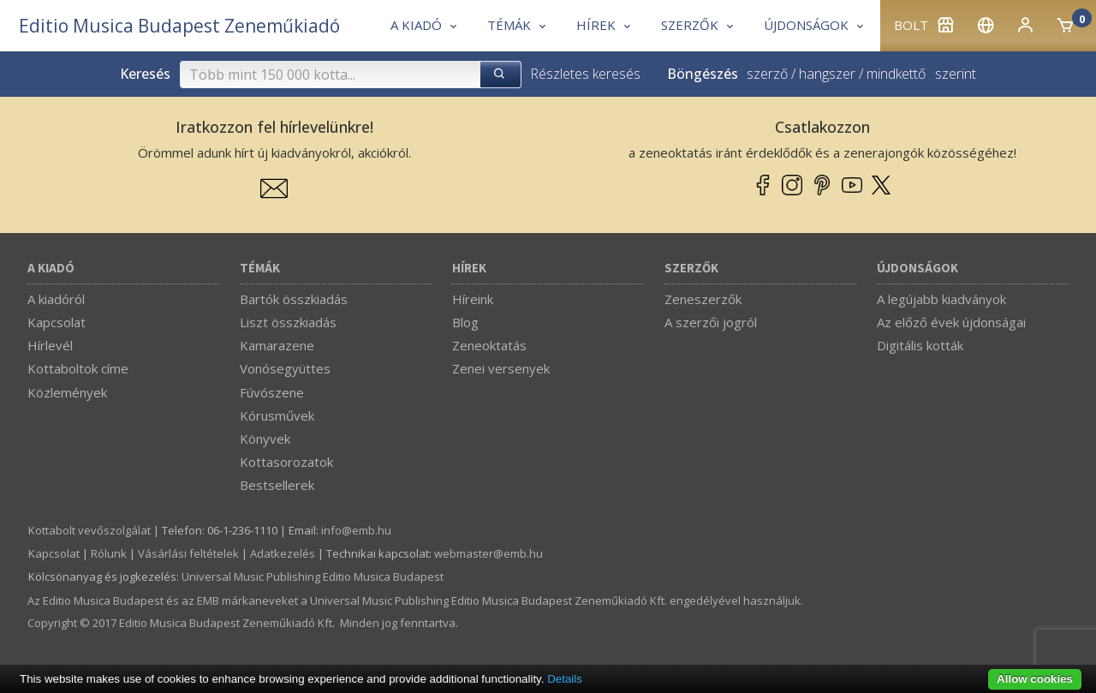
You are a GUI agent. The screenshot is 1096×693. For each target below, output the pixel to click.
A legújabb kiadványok (941, 299)
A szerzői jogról (710, 322)
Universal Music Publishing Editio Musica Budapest (313, 576)
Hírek (469, 269)
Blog (465, 322)
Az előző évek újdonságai (951, 322)
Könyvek (265, 438)
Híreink (472, 299)
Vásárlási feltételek (188, 553)
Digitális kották (920, 345)
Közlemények (67, 392)
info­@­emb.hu (356, 530)
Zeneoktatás (489, 345)
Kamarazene (277, 345)
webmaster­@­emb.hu (488, 553)
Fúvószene (272, 392)
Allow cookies (1035, 678)
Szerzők (691, 269)
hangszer (827, 73)
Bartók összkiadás (294, 299)
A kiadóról (56, 299)
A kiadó (50, 269)
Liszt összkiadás (288, 322)
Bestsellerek (277, 484)
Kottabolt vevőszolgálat (89, 530)
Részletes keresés (585, 73)
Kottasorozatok (286, 461)
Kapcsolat (56, 322)
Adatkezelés (282, 553)
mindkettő (896, 73)
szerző (767, 73)
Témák (260, 269)
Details (564, 678)
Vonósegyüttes (285, 368)
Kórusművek (277, 415)
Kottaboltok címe (77, 368)
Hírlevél (50, 345)
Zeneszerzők (703, 299)
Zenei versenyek (501, 368)
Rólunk (109, 553)
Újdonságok (917, 269)
